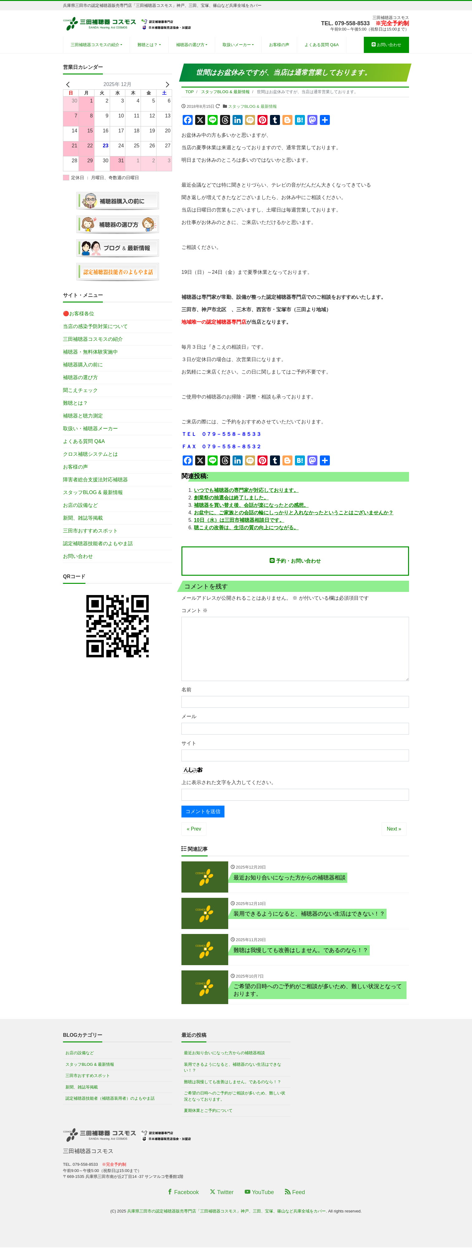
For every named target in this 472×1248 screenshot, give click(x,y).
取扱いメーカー (237, 44)
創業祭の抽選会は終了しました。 (231, 497)
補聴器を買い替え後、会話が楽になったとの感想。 (251, 505)
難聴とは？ (147, 44)
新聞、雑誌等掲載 (83, 518)
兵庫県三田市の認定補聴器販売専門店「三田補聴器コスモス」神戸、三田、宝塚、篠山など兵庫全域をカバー (226, 1211)
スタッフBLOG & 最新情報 (252, 106)
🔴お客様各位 (78, 313)
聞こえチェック (80, 390)
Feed (295, 1192)
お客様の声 (279, 44)
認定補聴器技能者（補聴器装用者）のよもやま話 (110, 1099)
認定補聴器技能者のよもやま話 (98, 543)
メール (188, 716)
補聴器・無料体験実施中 (90, 352)
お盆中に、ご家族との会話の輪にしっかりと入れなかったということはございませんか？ (293, 512)
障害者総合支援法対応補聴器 (95, 479)
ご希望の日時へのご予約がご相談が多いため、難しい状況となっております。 (234, 1096)
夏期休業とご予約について (208, 1111)
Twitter (222, 1192)
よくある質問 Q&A (322, 44)
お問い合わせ (386, 44)
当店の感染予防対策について (95, 326)
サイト (188, 743)
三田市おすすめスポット (90, 530)
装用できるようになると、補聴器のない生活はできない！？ (232, 1068)
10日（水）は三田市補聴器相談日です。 (239, 520)
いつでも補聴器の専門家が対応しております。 (246, 490)
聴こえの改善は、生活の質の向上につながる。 (246, 527)
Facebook (183, 1192)
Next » (394, 828)
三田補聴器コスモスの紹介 (95, 44)
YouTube (259, 1192)
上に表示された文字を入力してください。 (228, 782)
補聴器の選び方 (190, 44)
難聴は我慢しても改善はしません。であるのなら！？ (232, 1082)
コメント (194, 610)
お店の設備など (80, 505)
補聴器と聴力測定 (83, 415)
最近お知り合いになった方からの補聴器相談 (224, 1053)
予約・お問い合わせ (295, 561)
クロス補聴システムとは (90, 454)
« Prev (194, 828)
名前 (186, 689)
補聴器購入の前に (83, 364)
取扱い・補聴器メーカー (90, 428)
